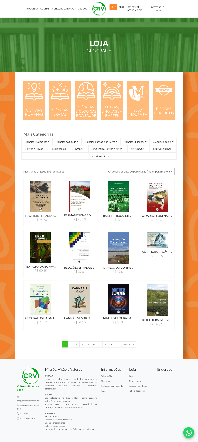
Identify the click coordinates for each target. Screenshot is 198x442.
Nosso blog (106, 381)
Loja (113, 7)
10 (117, 344)
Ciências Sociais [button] (162, 141)
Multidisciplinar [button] (162, 148)
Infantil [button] (78, 148)
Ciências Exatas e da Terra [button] (100, 141)
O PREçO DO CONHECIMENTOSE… (118, 267)
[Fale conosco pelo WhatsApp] (188, 432)
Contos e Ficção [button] (34, 148)
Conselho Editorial (63, 8)
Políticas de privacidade (112, 386)
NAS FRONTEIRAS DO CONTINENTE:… (40, 215)
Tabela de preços (137, 390)
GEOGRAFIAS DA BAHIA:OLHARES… (40, 318)
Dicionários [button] (59, 148)
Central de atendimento (134, 8)
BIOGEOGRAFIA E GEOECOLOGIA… (157, 319)
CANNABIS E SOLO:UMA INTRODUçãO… (79, 318)
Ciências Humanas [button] (134, 141)
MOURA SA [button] (137, 148)
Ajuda (104, 390)
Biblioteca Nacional (37, 8)
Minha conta (135, 381)
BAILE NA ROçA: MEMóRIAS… (118, 215)
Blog (122, 7)
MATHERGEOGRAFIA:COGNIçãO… (118, 318)
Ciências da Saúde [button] (66, 141)
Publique (82, 8)
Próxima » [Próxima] (129, 344)
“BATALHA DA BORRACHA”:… (40, 266)
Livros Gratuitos (99, 156)
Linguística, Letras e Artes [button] (107, 148)
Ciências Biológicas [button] (36, 141)
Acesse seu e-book (158, 9)
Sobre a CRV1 (107, 376)
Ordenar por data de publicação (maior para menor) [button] (139, 171)
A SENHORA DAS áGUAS (157, 251)
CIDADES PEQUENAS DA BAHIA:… (157, 215)
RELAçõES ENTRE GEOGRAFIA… (79, 267)
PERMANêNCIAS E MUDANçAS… (79, 215)
